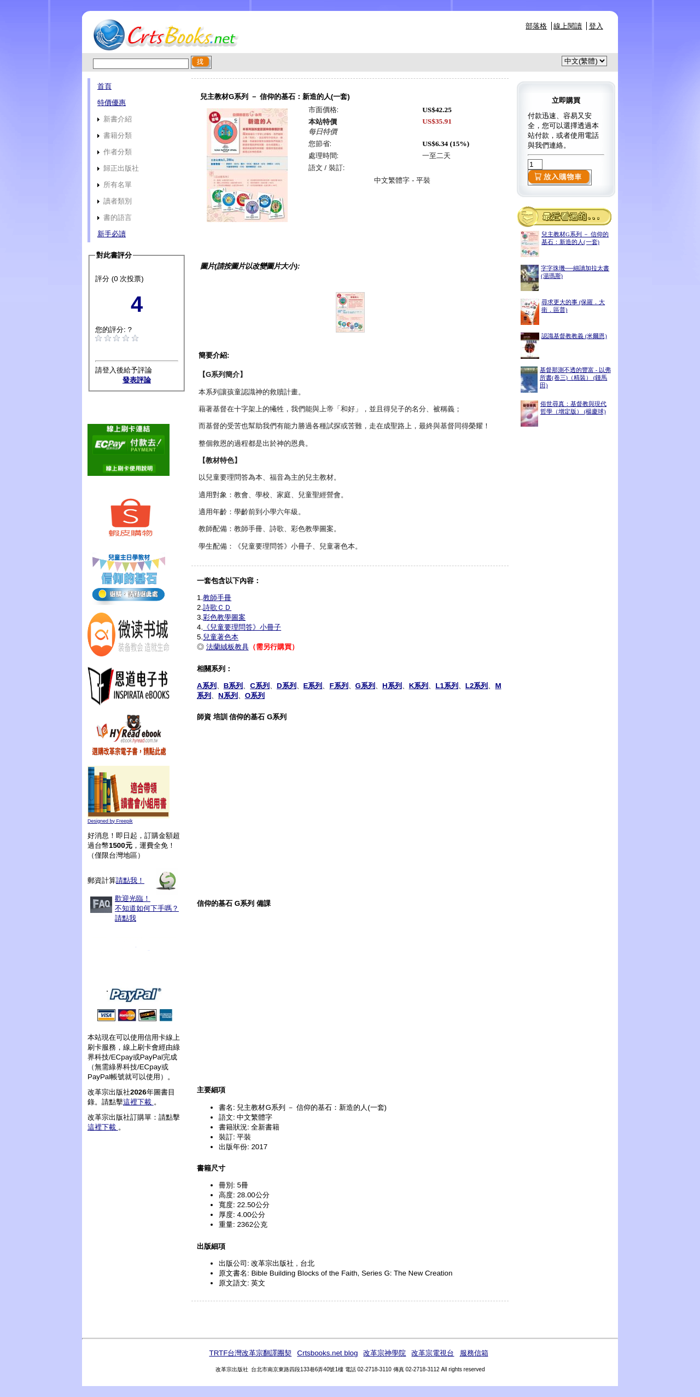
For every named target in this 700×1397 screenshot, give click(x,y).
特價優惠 (111, 102)
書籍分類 (114, 135)
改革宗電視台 (432, 1353)
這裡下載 (138, 1102)
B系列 (233, 686)
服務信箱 (474, 1353)
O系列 (255, 695)
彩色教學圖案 (224, 617)
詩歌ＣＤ (217, 607)
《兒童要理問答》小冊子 (242, 627)
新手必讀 (111, 234)
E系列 (313, 686)
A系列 (207, 686)
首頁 (104, 86)
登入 (596, 26)
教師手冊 (217, 597)
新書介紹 (114, 119)
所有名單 (114, 185)
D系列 (286, 686)
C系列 (260, 686)
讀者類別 (114, 201)
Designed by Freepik (110, 821)
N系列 (228, 695)
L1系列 (446, 686)
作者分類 (114, 152)
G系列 (365, 686)
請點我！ (130, 880)
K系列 (419, 686)
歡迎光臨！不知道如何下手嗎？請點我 (147, 908)
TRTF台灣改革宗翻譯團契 (250, 1353)
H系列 (392, 686)
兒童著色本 (220, 637)
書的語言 (114, 217)
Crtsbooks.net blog (327, 1353)
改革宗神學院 (384, 1353)
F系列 (338, 686)
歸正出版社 (118, 168)
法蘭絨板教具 (227, 647)
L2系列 (476, 686)
